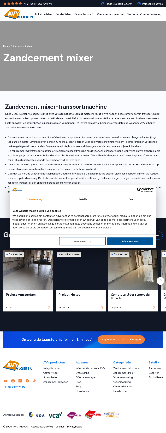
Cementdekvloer (122, 386)
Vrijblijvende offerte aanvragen (121, 339)
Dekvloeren (120, 391)
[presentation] (160, 281)
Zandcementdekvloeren (126, 368)
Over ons (132, 14)
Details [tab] (83, 199)
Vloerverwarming (150, 14)
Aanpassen (82, 241)
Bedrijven (153, 373)
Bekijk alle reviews (41, 4)
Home (6, 46)
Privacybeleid (74, 426)
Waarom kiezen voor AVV (90, 368)
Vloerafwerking (122, 382)
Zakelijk (153, 362)
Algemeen (83, 362)
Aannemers (154, 368)
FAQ (78, 386)
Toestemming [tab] (34, 199)
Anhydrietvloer (44, 14)
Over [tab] (132, 199)
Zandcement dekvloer (111, 14)
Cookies (60, 426)
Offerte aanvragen (86, 377)
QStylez (48, 426)
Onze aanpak (83, 373)
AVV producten (54, 362)
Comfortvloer (63, 14)
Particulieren (155, 377)
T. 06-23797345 (14, 387)
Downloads (82, 391)
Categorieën (122, 362)
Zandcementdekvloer (55, 382)
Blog (78, 382)
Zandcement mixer (123, 373)
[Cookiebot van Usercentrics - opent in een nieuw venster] (139, 189)
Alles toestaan (130, 241)
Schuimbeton (82, 14)
